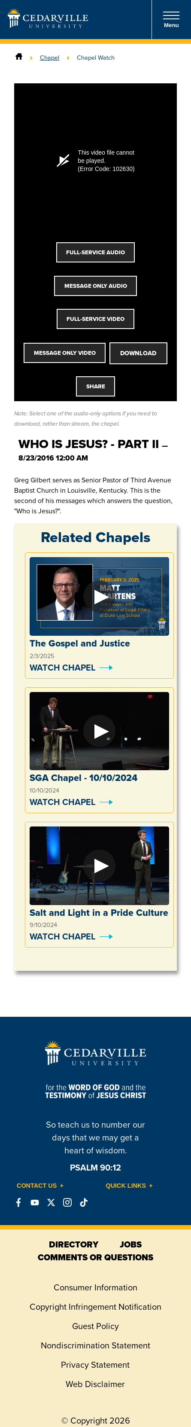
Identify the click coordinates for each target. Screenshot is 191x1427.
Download (138, 353)
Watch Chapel (62, 667)
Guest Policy (95, 1326)
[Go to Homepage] (48, 25)
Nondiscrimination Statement (95, 1345)
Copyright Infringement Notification (95, 1306)
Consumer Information (95, 1287)
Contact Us (37, 1185)
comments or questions (95, 1257)
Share (95, 386)
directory (73, 1244)
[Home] (18, 57)
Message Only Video (65, 353)
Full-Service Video (95, 319)
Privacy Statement (95, 1364)
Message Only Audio (95, 286)
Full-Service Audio (95, 252)
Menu (171, 19)
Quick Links (126, 1185)
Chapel (49, 57)
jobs (131, 1244)
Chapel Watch (96, 57)
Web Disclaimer (95, 1384)
